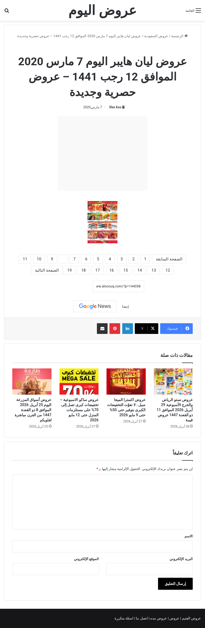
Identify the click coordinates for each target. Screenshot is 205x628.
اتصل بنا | (141, 618)
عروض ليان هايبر (87, 47)
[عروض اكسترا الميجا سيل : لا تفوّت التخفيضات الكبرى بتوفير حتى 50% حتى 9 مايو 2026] (126, 381)
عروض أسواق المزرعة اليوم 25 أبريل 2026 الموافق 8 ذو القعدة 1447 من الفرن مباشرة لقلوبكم (33, 410)
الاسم (188, 536)
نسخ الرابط (76, 286)
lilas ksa (115, 107)
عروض (174, 618)
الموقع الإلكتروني (86, 559)
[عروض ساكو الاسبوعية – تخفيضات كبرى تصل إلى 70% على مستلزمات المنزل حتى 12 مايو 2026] (79, 381)
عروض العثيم (191, 618)
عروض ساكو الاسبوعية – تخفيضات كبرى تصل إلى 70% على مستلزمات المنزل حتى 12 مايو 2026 (79, 410)
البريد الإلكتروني (181, 559)
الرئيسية (179, 36)
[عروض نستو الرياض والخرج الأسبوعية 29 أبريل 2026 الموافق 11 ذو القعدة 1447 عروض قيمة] (173, 381)
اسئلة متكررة (124, 618)
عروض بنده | (158, 618)
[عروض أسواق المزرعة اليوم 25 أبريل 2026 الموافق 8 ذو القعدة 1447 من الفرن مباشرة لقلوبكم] (32, 381)
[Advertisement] (102, 153)
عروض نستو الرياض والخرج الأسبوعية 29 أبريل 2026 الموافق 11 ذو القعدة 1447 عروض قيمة (175, 410)
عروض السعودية (156, 36)
